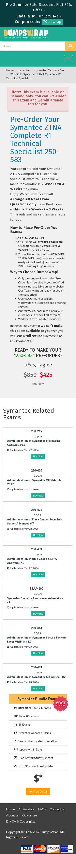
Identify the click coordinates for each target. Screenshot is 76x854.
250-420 (36, 470)
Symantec (24, 70)
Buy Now (38, 456)
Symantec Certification (49, 70)
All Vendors (26, 809)
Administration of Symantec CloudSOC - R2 (36, 676)
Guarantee (29, 815)
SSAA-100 (36, 588)
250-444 (36, 628)
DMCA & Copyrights (20, 821)
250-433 (36, 549)
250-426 (36, 510)
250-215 (36, 431)
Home (10, 70)
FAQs (42, 809)
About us (12, 815)
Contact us (57, 809)
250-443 (36, 667)
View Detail (38, 791)
